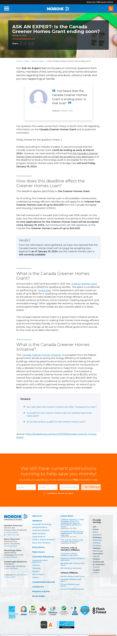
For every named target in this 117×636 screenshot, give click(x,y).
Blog (27, 61)
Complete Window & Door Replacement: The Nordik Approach (72, 533)
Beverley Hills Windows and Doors (72, 564)
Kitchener (97, 545)
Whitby (96, 572)
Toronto (96, 567)
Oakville (96, 556)
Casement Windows (41, 530)
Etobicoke (97, 540)
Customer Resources (43, 556)
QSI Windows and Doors (71, 568)
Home (19, 61)
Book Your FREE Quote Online (100, 2)
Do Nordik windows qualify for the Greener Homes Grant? (56, 422)
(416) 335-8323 (11, 557)
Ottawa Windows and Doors (70, 585)
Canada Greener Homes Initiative (41, 354)
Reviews (36, 571)
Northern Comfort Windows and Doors (73, 559)
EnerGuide (44, 290)
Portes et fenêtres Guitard (72, 589)
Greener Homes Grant (84, 283)
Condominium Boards (43, 582)
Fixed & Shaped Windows (43, 539)
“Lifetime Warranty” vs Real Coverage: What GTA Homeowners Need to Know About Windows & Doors (72, 523)
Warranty (36, 565)
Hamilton (97, 543)
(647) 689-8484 (11, 568)
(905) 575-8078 (11, 532)
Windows (37, 520)
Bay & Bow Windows (41, 543)
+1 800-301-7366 (12, 535)
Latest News (67, 516)
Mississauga (98, 551)
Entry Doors (38, 547)
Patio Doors (38, 552)
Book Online (38, 596)
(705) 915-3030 (11, 546)
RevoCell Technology (41, 524)
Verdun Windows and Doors (73, 576)
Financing (36, 568)
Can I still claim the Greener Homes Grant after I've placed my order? (61, 407)
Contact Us (38, 586)
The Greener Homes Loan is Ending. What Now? (72, 541)
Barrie (95, 532)
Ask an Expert (38, 61)
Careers (35, 577)
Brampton (97, 535)
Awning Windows (39, 527)
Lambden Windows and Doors (71, 580)
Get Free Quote (92, 487)
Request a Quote (41, 591)
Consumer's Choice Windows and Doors (69, 554)
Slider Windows (39, 533)
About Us (37, 516)
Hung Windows (38, 536)
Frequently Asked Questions (40, 561)
